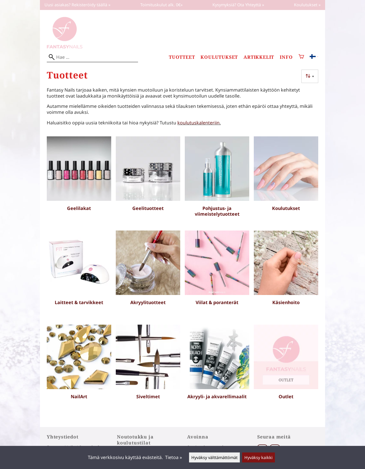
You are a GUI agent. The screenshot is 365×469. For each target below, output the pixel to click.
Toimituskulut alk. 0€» (161, 4)
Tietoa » (173, 457)
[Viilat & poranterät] (217, 275)
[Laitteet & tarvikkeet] (79, 275)
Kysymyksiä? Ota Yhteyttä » (238, 4)
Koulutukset (219, 57)
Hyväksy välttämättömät (214, 457)
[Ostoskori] (301, 57)
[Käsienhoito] (286, 275)
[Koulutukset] (286, 181)
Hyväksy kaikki (258, 457)
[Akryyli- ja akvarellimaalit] (217, 369)
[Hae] (92, 57)
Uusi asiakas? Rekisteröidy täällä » (77, 4)
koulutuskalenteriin (198, 123)
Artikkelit (259, 57)
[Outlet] (286, 369)
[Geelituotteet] (148, 181)
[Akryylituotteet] (148, 275)
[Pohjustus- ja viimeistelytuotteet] (217, 181)
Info (286, 57)
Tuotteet (182, 57)
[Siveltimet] (148, 369)
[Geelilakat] (79, 181)
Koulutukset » (307, 4)
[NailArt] (79, 369)
